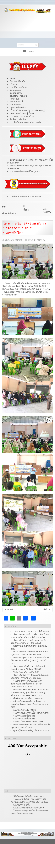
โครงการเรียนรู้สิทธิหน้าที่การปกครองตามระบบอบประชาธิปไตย (24, 228)
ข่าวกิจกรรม (39, 240)
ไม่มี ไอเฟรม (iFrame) (27, 763)
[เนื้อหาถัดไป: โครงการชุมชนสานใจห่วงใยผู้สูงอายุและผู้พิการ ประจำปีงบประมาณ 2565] (47, 609)
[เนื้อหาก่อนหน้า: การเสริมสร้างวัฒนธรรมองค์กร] (9, 609)
